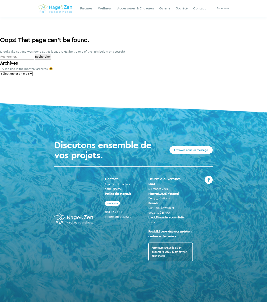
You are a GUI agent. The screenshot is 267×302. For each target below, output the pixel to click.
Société (182, 8)
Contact (199, 8)
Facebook (223, 8)
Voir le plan (112, 203)
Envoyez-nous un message (191, 150)
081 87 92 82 (113, 212)
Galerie (164, 8)
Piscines (86, 8)
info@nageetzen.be (118, 216)
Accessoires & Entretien (135, 8)
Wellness (105, 8)
